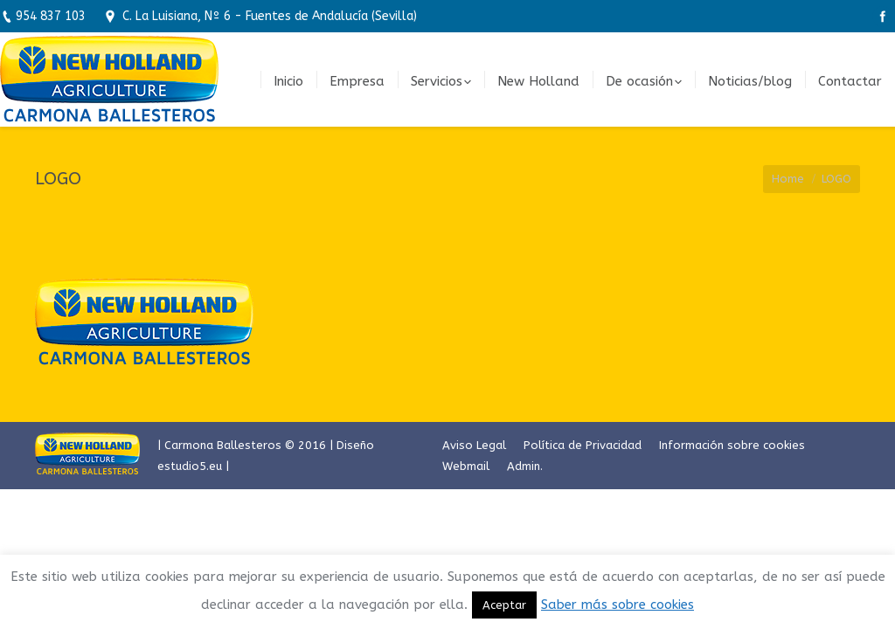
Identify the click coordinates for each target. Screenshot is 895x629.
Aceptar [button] (504, 605)
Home (788, 178)
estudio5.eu (189, 466)
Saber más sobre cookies (617, 604)
